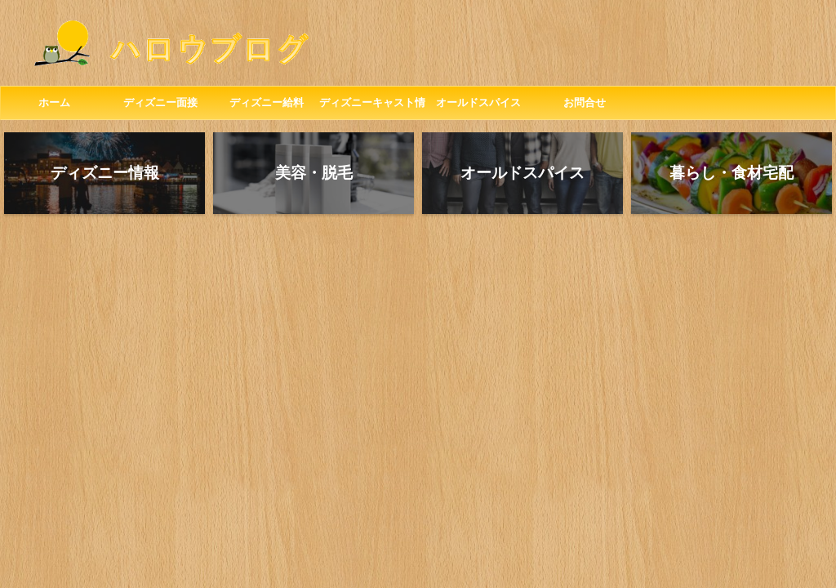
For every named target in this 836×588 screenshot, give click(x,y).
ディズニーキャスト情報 (372, 107)
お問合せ (584, 102)
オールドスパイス (478, 102)
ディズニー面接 (160, 102)
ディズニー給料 (266, 102)
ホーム (54, 102)
